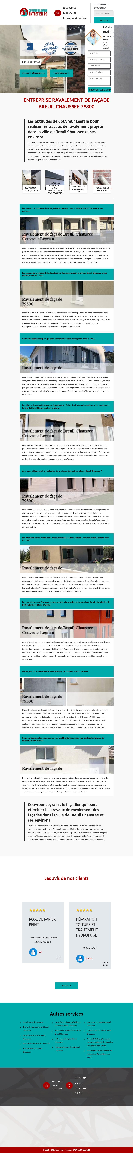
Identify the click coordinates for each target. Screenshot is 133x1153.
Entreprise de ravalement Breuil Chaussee (36, 1029)
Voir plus (66, 986)
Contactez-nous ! (62, 73)
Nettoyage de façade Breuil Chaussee (66, 1041)
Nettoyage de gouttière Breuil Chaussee (99, 1024)
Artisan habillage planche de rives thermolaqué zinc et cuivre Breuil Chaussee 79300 (100, 1042)
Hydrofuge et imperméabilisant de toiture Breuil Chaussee (68, 1024)
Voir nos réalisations (33, 73)
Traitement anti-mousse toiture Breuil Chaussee (68, 1032)
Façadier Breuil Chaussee (33, 1022)
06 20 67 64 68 (69, 13)
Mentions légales (81, 1150)
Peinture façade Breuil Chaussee (36, 1043)
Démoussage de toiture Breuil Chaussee (99, 1032)
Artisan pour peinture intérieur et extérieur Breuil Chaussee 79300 (99, 1054)
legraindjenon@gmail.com (75, 18)
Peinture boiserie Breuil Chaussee (32, 1050)
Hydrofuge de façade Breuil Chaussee (34, 1037)
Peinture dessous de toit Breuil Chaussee (67, 1049)
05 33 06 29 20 (69, 8)
